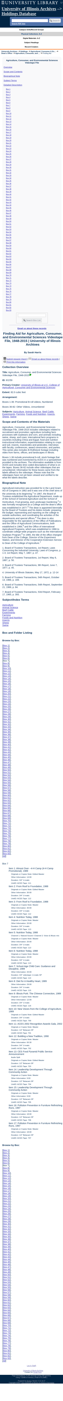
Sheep (5, 416)
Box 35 (8, 181)
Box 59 (8, 245)
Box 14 (8, 124)
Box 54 (8, 232)
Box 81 (8, 305)
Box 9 (8, 111)
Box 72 (8, 281)
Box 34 (8, 178)
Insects (51, 414)
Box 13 (8, 121)
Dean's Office (6, 53)
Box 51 (8, 224)
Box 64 (8, 259)
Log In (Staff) (31, 1366)
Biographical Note (12, 76)
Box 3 (8, 94)
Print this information (15, 362)
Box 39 (8, 192)
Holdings (24, 51)
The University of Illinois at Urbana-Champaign (37, 1383)
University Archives (9, 51)
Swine (13, 416)
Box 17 (8, 132)
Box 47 (8, 213)
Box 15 (8, 127)
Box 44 (8, 205)
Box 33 (8, 175)
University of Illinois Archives (29, 8)
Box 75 (8, 289)
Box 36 (8, 183)
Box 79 (8, 299)
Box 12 (8, 119)
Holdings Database (19, 13)
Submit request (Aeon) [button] (15, 359)
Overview (8, 67)
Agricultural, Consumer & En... (43, 51)
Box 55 (8, 235)
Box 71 (8, 278)
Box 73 (8, 283)
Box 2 (8, 92)
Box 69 (8, 272)
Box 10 (8, 113)
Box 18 (8, 135)
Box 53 (8, 229)
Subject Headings (31, 42)
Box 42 (8, 200)
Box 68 (8, 270)
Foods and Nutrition (36, 414)
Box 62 (8, 254)
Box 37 (8, 186)
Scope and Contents (13, 71)
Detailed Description (13, 85)
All (4, 856)
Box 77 (8, 294)
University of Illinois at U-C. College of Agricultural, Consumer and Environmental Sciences (30, 386)
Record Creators (31, 47)
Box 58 (8, 243)
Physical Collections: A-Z (31, 34)
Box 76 (8, 291)
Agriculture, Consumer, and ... (27, 53)
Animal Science (33, 411)
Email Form (37, 1372)
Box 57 (8, 240)
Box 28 (8, 162)
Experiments (8, 414)
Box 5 (8, 100)
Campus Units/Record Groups (31, 30)
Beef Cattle (48, 411)
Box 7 (8, 105)
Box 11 (8, 116)
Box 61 (8, 251)
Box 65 (8, 262)
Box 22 (8, 146)
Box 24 (8, 151)
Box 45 (8, 208)
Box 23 (8, 148)
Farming (20, 414)
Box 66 (8, 264)
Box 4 (8, 97)
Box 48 (8, 216)
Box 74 (8, 286)
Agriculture (18, 411)
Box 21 (8, 143)
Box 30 (8, 167)
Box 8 (8, 108)
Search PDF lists (18, 24)
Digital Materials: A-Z (31, 38)
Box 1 (8, 89)
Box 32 (8, 173)
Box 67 (8, 267)
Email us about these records (32, 328)
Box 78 (8, 297)
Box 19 (8, 138)
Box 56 (8, 237)
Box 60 (8, 248)
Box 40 (8, 194)
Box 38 (8, 189)
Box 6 (8, 103)
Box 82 (8, 307)
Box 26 (8, 156)
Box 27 (8, 159)
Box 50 (8, 221)
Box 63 (8, 256)
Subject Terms (10, 80)
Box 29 (8, 165)
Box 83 (8, 310)
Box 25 (8, 154)
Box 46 (8, 210)
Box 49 (8, 219)
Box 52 (8, 227)
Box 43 (8, 202)
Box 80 (8, 302)
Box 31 (8, 170)
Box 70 (8, 275)
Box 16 (8, 130)
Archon (29, 1381)
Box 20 (8, 140)
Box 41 (8, 197)
